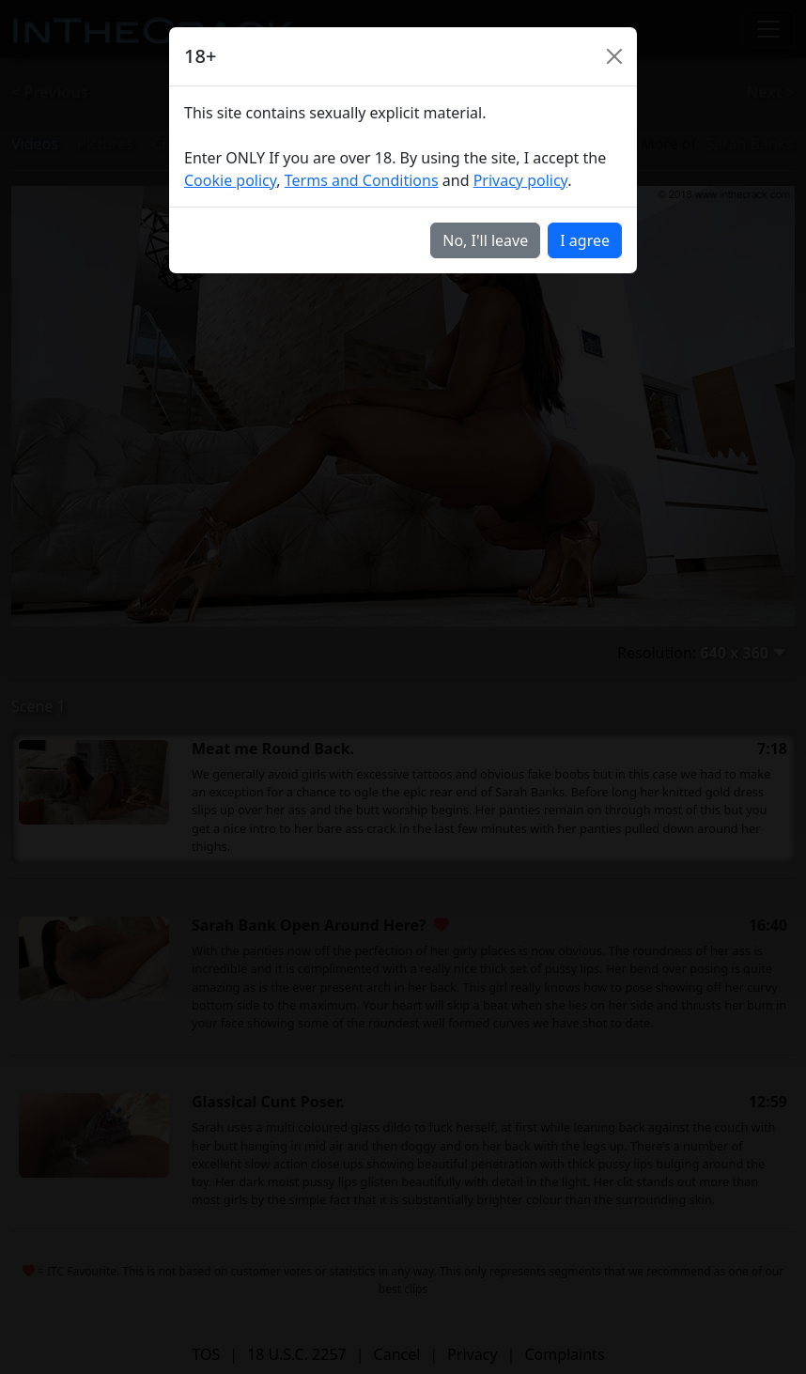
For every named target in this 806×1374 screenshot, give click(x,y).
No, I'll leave (485, 240)
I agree (585, 240)
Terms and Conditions (362, 180)
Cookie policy (230, 180)
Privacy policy (520, 180)
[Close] (614, 56)
